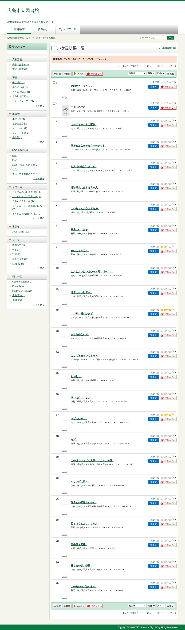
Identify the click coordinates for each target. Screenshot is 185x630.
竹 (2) (15, 249)
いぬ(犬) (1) (18, 263)
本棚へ (80, 73)
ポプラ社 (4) (18, 119)
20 (56, 478)
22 (56, 520)
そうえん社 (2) (19, 128)
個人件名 (17, 276)
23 (56, 541)
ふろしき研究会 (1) (22, 96)
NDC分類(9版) (20, 150)
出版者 (16, 113)
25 (56, 583)
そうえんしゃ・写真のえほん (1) (27, 208)
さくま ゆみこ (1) (21, 91)
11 (56, 289)
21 (56, 499)
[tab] (27, 59)
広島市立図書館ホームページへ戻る (23, 38)
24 (56, 562)
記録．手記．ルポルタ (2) (25, 164)
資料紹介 (43, 29)
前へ (149, 66)
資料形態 (17, 59)
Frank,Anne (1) (19, 286)
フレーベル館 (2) (20, 133)
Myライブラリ (67, 29)
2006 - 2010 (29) (20, 231)
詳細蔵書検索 (169, 48)
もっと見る (38, 105)
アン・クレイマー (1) (23, 101)
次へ (172, 66)
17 (56, 415)
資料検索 (19, 29)
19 (56, 457)
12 (56, 310)
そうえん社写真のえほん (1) (26, 213)
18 (56, 436)
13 (56, 331)
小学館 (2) (17, 137)
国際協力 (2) (18, 245)
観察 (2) (16, 254)
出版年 (16, 226)
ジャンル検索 (49, 38)
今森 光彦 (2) (18, 82)
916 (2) (15, 169)
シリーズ (17, 186)
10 (56, 268)
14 (56, 352)
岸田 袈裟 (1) (18, 300)
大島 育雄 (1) (18, 295)
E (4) (14, 155)
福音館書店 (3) (19, 123)
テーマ (16, 239)
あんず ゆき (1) (20, 87)
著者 (14, 77)
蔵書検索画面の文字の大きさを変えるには (30, 22)
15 (56, 373)
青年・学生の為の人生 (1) (25, 174)
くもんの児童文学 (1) (23, 201)
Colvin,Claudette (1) (22, 281)
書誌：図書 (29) (20, 69)
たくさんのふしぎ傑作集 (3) (26, 192)
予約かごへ (96, 73)
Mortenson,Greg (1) (22, 291)
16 (56, 394)
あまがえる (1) (19, 259)
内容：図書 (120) (21, 64)
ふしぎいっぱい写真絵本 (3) (26, 196)
